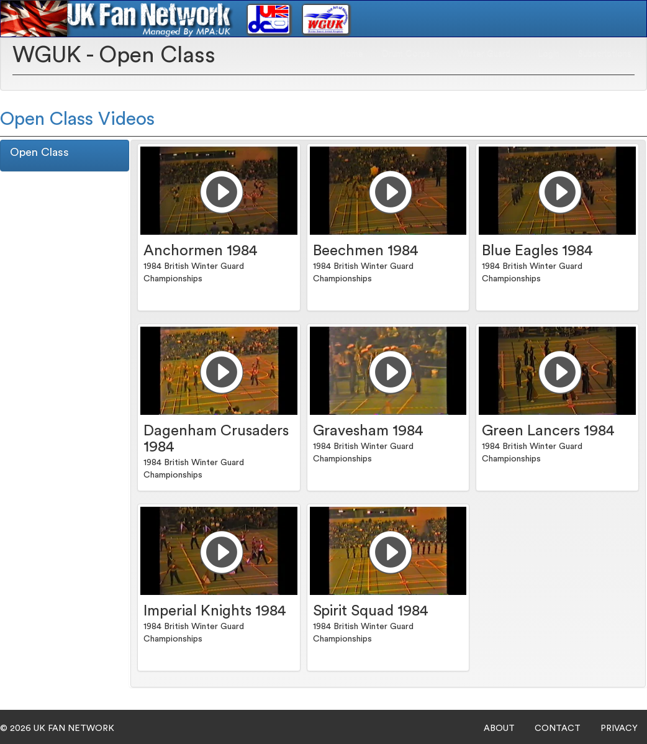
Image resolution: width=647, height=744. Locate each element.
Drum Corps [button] (410, 53)
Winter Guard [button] (488, 53)
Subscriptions (604, 53)
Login (548, 53)
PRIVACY (619, 728)
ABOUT (499, 728)
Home (351, 53)
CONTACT (558, 728)
